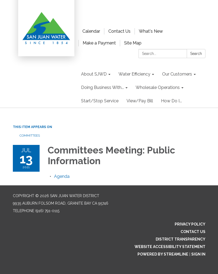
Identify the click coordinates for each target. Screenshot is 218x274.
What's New (151, 31)
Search (196, 53)
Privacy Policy (190, 224)
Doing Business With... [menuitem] (102, 87)
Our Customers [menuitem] (177, 74)
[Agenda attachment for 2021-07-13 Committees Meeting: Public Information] (62, 176)
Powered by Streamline (162, 254)
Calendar (91, 31)
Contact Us (119, 31)
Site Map (132, 43)
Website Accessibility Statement (170, 247)
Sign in (198, 254)
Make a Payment (99, 43)
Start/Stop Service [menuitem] (99, 100)
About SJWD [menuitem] (94, 74)
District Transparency (180, 239)
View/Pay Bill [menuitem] (140, 100)
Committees (30, 135)
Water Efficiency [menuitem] (134, 74)
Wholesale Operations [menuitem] (158, 87)
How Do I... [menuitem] (171, 100)
